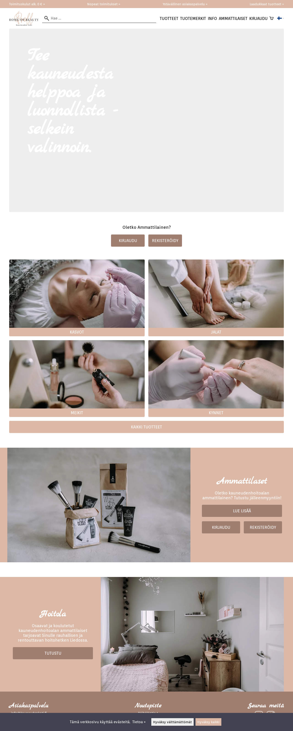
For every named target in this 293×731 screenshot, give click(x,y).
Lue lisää (242, 510)
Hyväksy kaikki (208, 722)
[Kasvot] (77, 327)
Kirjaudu (128, 240)
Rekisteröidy (165, 240)
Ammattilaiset (233, 18)
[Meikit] (77, 407)
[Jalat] (216, 327)
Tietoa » (139, 722)
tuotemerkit (193, 18)
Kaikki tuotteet (146, 427)
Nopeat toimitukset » (103, 4)
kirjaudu (258, 18)
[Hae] (99, 18)
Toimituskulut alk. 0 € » (27, 4)
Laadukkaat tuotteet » (267, 4)
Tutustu (53, 653)
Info (212, 18)
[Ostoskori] (271, 18)
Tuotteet (169, 18)
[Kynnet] (216, 407)
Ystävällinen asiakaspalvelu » (185, 4)
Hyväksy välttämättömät (172, 722)
